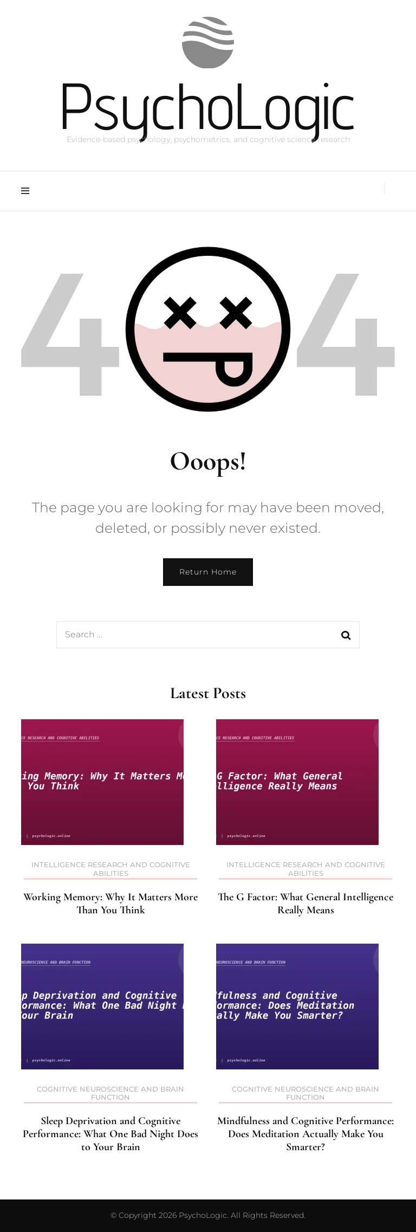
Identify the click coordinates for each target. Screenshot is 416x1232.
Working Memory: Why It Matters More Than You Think (110, 904)
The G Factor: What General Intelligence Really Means (305, 904)
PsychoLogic (208, 105)
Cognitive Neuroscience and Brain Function (110, 1093)
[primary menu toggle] (28, 191)
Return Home (208, 572)
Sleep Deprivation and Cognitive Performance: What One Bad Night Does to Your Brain (110, 1133)
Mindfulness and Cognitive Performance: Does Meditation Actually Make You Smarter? (305, 1133)
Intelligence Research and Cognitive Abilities (110, 869)
